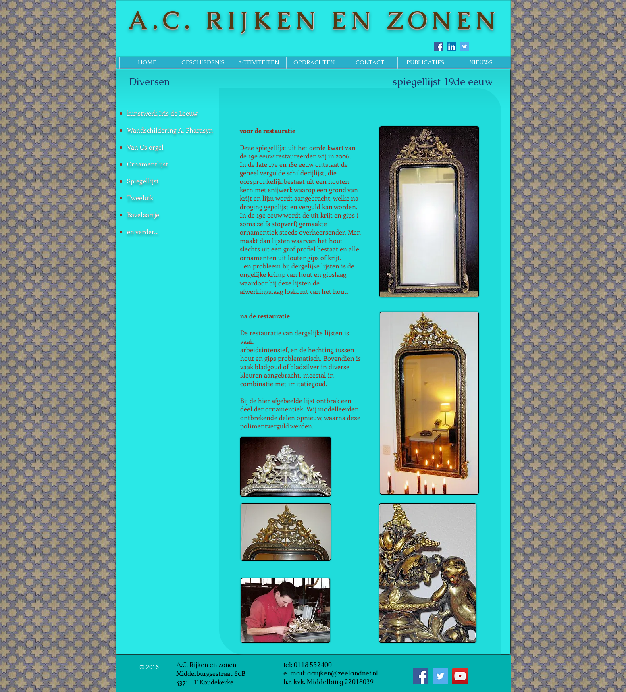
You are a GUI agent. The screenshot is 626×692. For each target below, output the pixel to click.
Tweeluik (140, 197)
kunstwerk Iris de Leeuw (162, 113)
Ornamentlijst (147, 164)
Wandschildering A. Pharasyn (170, 130)
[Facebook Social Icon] (438, 46)
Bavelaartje (143, 214)
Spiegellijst (143, 181)
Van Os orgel (145, 147)
